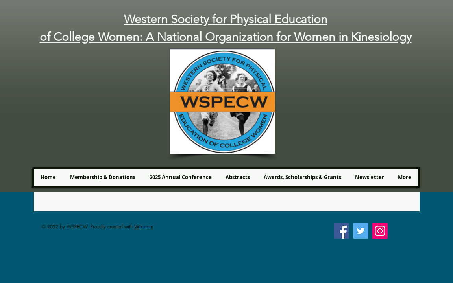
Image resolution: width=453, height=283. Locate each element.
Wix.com (143, 226)
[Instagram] (380, 231)
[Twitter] (360, 231)
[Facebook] (341, 231)
